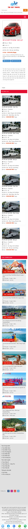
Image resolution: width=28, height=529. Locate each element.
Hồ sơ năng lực (5, 474)
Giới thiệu (4, 472)
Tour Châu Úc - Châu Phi (8, 464)
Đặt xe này (7, 60)
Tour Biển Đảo (5, 455)
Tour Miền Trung (6, 450)
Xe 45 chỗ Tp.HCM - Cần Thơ (10, 107)
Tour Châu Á (5, 462)
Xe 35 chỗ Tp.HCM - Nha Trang (10, 213)
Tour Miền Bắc (5, 453)
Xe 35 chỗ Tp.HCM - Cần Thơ (10, 186)
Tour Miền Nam (5, 448)
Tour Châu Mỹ (5, 466)
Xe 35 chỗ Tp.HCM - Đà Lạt (9, 240)
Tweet (3, 87)
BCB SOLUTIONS (20, 522)
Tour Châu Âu (5, 468)
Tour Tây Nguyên (6, 451)
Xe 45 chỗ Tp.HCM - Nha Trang (10, 133)
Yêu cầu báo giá (16, 60)
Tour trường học (6, 457)
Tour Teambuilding (6, 257)
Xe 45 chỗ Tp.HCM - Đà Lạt (9, 159)
